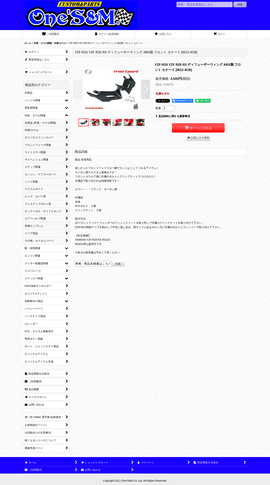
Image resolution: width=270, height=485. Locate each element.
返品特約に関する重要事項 (173, 116)
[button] (77, 89)
